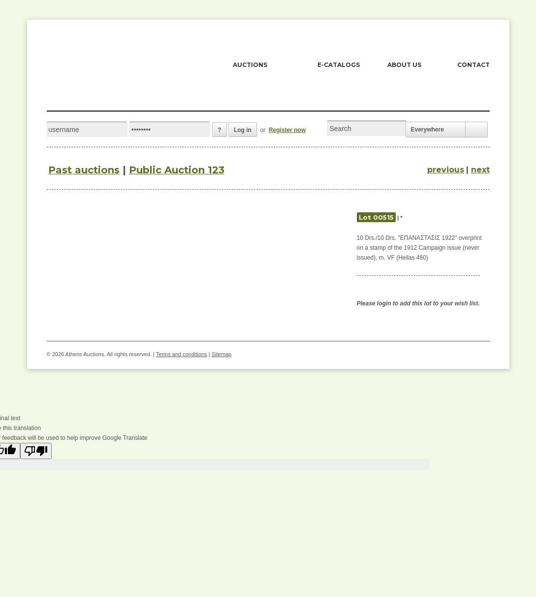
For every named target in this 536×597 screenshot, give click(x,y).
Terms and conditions (181, 354)
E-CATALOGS (338, 64)
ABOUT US (404, 64)
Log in (243, 130)
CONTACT (473, 64)
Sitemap (221, 354)
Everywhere (427, 129)
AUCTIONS (250, 64)
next (480, 169)
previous (445, 169)
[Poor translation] (36, 451)
